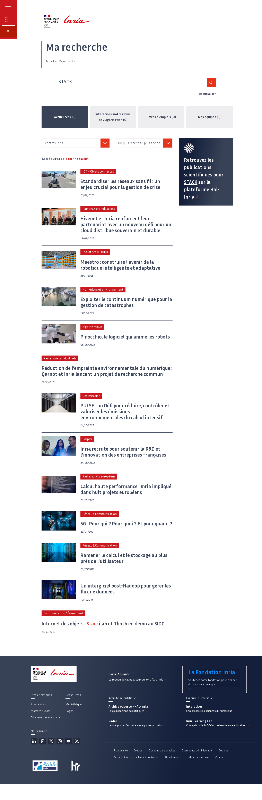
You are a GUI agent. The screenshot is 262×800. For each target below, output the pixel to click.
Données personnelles (162, 767)
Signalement (173, 774)
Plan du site (121, 767)
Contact (220, 774)
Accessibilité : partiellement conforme (136, 774)
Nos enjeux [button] (10, 30)
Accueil (50, 64)
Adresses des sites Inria (45, 733)
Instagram (59, 757)
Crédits (138, 767)
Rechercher (211, 86)
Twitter (51, 757)
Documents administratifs (197, 767)
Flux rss (77, 757)
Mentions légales (198, 774)
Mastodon (42, 757)
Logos (69, 727)
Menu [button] (10, 10)
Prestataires (38, 720)
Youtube (68, 757)
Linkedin (34, 757)
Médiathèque (75, 720)
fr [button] (10, 53)
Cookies (223, 767)
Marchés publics (41, 727)
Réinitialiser (207, 97)
